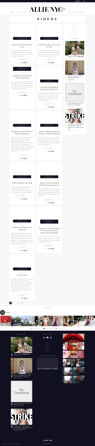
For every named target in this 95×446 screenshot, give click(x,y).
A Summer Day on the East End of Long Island (22, 76)
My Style (19, 12)
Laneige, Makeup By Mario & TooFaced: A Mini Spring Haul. (49, 132)
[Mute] (54, 368)
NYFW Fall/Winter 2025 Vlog (22, 183)
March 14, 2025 (72, 130)
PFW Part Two (22, 275)
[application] (47, 364)
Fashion (13, 12)
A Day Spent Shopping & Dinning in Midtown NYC (49, 88)
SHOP (69, 12)
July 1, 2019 (71, 106)
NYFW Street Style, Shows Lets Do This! (49, 46)
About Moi (75, 12)
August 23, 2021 (72, 80)
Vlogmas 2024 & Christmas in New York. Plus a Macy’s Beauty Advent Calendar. (49, 230)
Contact (82, 12)
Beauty (25, 12)
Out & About (22, 73)
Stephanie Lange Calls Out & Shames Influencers (22, 132)
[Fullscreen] (56, 368)
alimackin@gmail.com (22, 68)
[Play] (38, 368)
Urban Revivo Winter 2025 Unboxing (22, 228)
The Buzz (22, 129)
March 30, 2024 (72, 58)
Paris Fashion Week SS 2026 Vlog (22, 46)
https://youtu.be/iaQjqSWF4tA (18, 81)
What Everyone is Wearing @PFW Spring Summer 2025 (49, 184)
